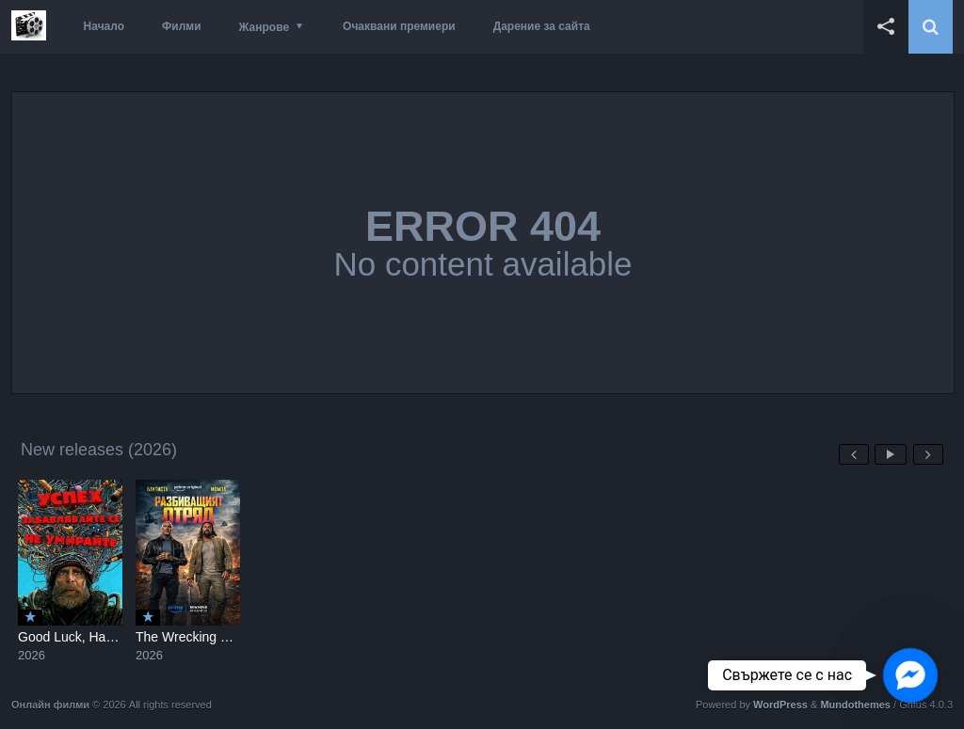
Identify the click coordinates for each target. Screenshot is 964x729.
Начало (104, 26)
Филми (181, 26)
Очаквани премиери (399, 26)
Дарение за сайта (541, 26)
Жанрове (264, 27)
